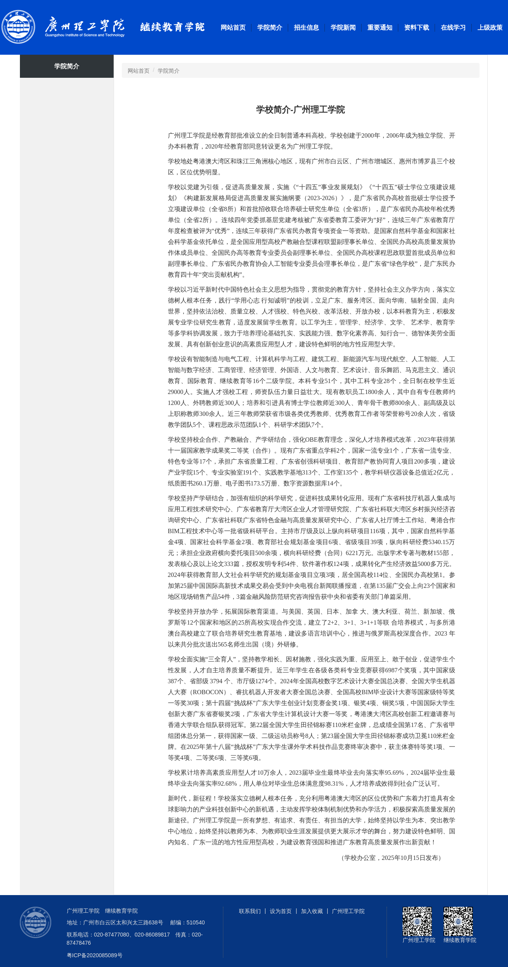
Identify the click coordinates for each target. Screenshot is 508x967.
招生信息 (306, 27)
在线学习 (453, 27)
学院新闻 (343, 27)
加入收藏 (312, 911)
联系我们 (250, 911)
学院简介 (269, 27)
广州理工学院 (112, 27)
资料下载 (416, 27)
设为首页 (281, 911)
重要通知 (379, 27)
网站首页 (233, 27)
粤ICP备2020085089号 (95, 955)
